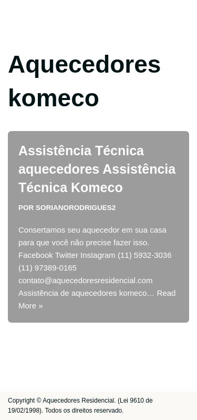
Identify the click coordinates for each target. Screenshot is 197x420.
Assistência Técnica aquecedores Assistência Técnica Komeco (96, 169)
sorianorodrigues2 (76, 208)
